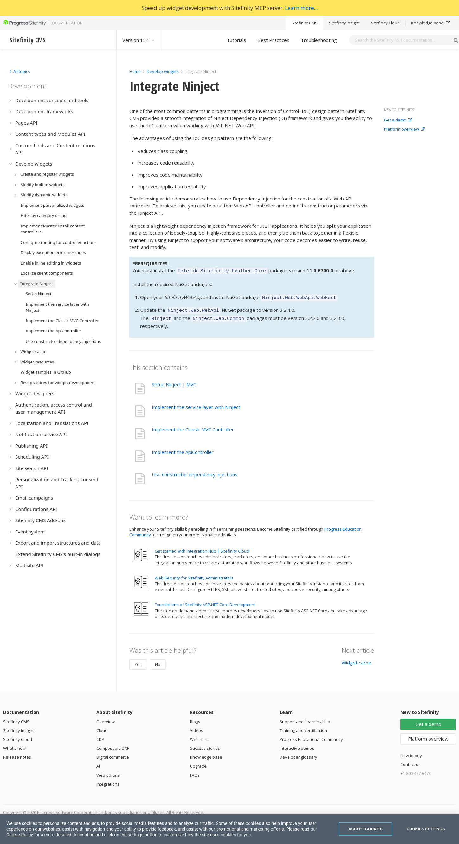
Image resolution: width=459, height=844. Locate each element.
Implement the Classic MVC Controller (193, 425)
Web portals (108, 771)
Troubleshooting (319, 40)
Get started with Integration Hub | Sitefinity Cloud (202, 547)
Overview (105, 718)
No (157, 661)
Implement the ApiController (183, 448)
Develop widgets (163, 71)
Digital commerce (112, 753)
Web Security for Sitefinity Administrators (194, 574)
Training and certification (303, 727)
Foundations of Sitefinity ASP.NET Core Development (205, 601)
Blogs (195, 718)
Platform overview (404, 129)
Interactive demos (297, 744)
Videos (196, 727)
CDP (100, 735)
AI (98, 762)
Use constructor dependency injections (194, 471)
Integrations (108, 780)
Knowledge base (430, 23)
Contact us (410, 760)
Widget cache (356, 659)
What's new (14, 744)
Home (135, 71)
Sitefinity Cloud (385, 23)
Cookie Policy (19, 834)
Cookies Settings (426, 829)
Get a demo (398, 120)
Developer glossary (298, 753)
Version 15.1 (138, 40)
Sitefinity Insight (344, 23)
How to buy (411, 752)
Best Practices (273, 40)
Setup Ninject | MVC (174, 380)
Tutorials (236, 40)
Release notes (17, 753)
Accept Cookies (365, 829)
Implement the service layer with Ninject (196, 403)
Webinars (199, 735)
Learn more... (301, 7)
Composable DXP (113, 744)
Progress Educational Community (311, 735)
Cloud (101, 727)
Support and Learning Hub (305, 718)
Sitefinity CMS (304, 23)
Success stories (205, 744)
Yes (138, 661)
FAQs (195, 771)
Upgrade (198, 762)
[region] (229, 829)
